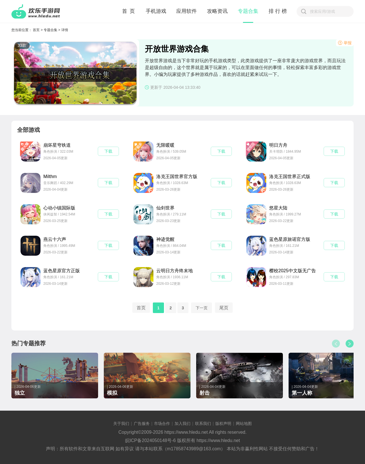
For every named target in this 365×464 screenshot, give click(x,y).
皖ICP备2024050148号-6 (150, 440)
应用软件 (186, 11)
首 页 (128, 11)
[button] (350, 344)
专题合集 (248, 11)
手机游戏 (156, 11)
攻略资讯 (217, 11)
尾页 (223, 307)
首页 (36, 30)
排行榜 (278, 11)
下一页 (202, 307)
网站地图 (244, 423)
